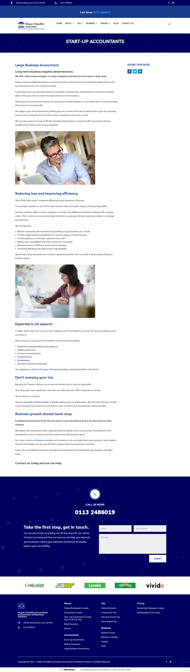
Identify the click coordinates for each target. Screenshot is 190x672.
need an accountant (63, 450)
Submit (158, 558)
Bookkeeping (23, 360)
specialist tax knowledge (36, 402)
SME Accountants (72, 644)
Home (59, 23)
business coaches (44, 440)
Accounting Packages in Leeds (150, 608)
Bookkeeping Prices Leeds (148, 612)
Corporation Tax (108, 612)
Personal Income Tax (110, 617)
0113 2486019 (101, 12)
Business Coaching (109, 637)
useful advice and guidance (38, 235)
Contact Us (128, 23)
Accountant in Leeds (73, 612)
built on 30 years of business (46, 369)
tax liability (35, 241)
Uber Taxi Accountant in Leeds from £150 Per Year (77, 618)
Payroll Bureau (24, 356)
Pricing (104, 23)
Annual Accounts (108, 608)
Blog (116, 23)
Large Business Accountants (76, 648)
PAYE (103, 646)
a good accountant (64, 254)
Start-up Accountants (74, 639)
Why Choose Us (71, 624)
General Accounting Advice (30, 346)
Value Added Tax (108, 621)
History (67, 628)
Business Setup (108, 632)
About (68, 23)
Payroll (104, 641)
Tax (79, 23)
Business (90, 23)
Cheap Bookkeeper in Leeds (76, 608)
